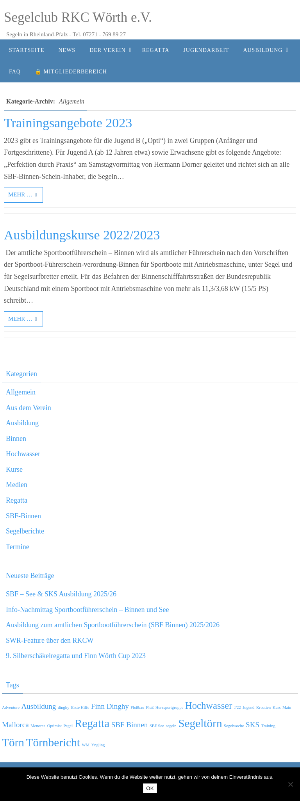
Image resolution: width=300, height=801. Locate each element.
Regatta (16, 500)
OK (150, 788)
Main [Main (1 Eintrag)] (286, 707)
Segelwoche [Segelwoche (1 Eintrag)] (234, 726)
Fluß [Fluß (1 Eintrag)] (150, 707)
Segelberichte (25, 531)
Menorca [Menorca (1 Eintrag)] (37, 726)
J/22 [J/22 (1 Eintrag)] (237, 707)
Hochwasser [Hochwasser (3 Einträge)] (208, 705)
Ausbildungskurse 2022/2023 (82, 235)
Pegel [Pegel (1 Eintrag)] (68, 726)
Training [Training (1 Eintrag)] (268, 726)
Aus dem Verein (28, 408)
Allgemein (21, 392)
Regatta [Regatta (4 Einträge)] (92, 723)
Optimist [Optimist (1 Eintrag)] (54, 726)
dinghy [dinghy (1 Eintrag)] (64, 707)
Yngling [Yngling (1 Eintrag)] (98, 745)
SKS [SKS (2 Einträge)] (252, 725)
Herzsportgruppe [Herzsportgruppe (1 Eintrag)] (169, 707)
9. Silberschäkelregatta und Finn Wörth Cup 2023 (76, 656)
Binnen (16, 438)
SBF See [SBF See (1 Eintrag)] (157, 726)
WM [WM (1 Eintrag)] (85, 745)
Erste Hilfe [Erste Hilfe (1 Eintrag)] (80, 707)
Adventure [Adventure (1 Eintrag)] (11, 707)
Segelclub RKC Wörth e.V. (78, 17)
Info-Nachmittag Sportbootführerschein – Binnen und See (87, 610)
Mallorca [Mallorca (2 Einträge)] (15, 725)
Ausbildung (22, 423)
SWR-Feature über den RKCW (49, 640)
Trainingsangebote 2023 (68, 123)
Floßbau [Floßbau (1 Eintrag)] (137, 707)
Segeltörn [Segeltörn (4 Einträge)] (200, 723)
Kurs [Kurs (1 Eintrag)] (277, 707)
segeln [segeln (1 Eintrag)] (171, 726)
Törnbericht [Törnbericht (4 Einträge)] (53, 742)
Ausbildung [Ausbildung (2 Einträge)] (38, 706)
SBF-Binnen (23, 516)
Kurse (14, 469)
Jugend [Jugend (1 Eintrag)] (248, 707)
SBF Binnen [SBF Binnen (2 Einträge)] (129, 725)
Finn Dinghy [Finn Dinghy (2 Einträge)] (110, 706)
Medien (16, 485)
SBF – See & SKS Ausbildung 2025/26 (61, 594)
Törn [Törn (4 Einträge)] (13, 742)
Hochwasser (23, 454)
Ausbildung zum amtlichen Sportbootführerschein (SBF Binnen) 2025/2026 (113, 625)
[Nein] (290, 784)
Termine (17, 547)
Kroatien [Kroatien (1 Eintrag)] (263, 707)
